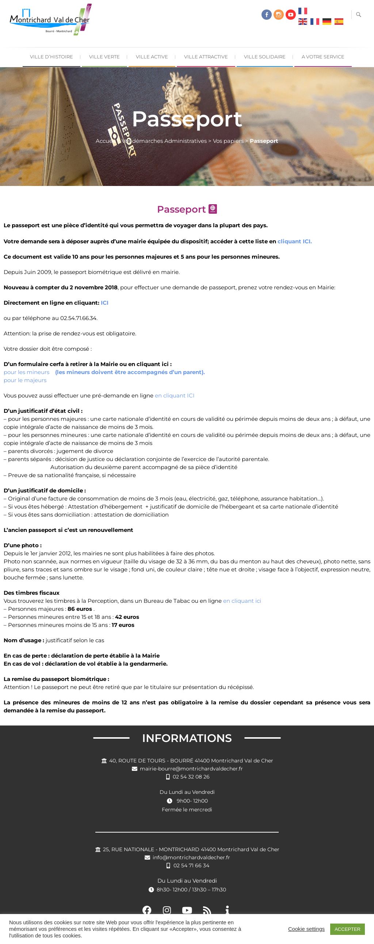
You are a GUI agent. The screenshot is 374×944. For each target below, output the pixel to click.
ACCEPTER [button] (347, 929)
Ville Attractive (206, 57)
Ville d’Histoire (51, 57)
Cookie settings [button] (306, 929)
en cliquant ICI (175, 395)
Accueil (105, 140)
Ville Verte (104, 57)
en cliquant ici (242, 600)
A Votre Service (323, 57)
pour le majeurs (25, 380)
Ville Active (152, 57)
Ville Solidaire (265, 57)
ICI (104, 302)
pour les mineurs (104, 372)
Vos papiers (228, 140)
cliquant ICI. (295, 241)
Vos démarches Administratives (164, 140)
